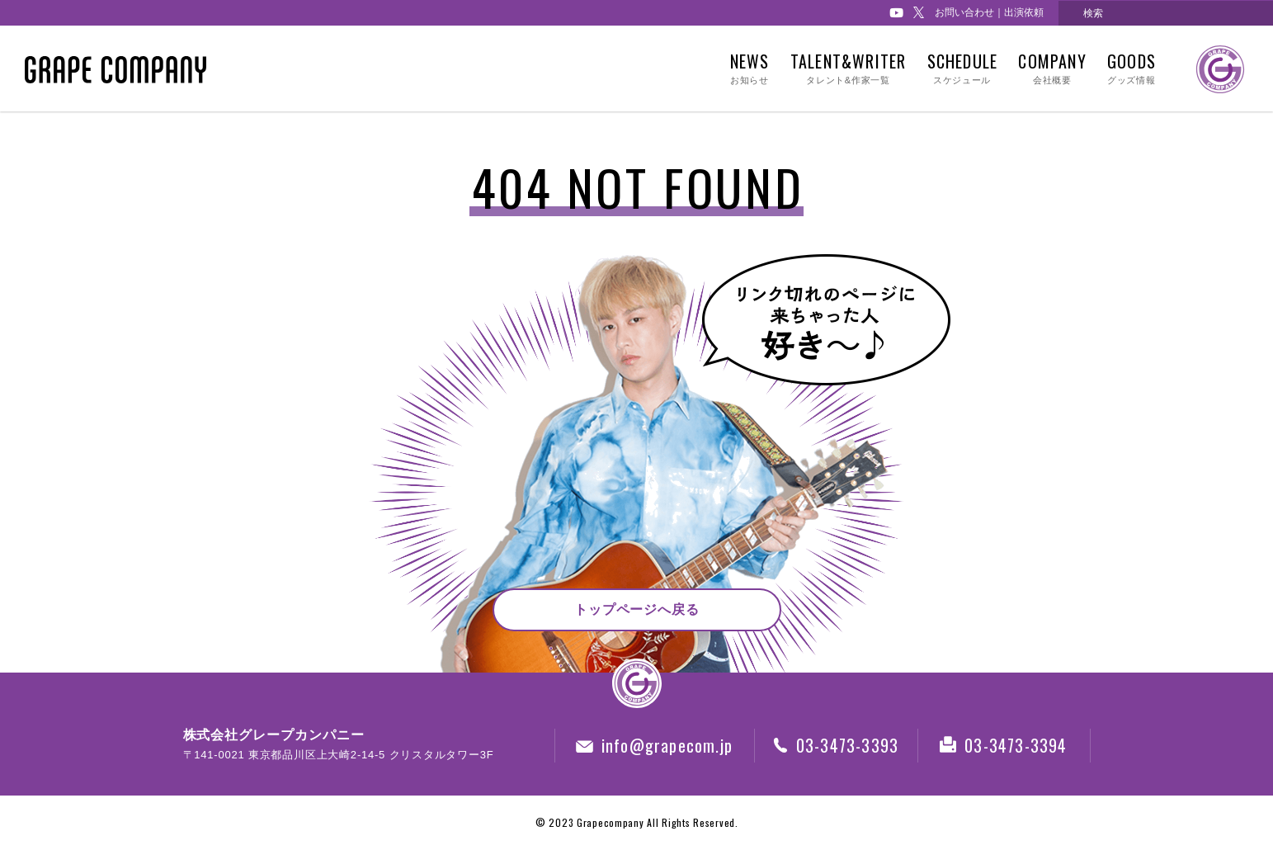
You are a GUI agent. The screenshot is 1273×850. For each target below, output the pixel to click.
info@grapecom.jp (654, 745)
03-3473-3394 (1003, 745)
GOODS (1131, 69)
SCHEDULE (961, 69)
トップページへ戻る (637, 609)
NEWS (749, 69)
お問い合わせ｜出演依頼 (989, 12)
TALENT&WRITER (848, 69)
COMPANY (1052, 69)
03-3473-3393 (835, 745)
